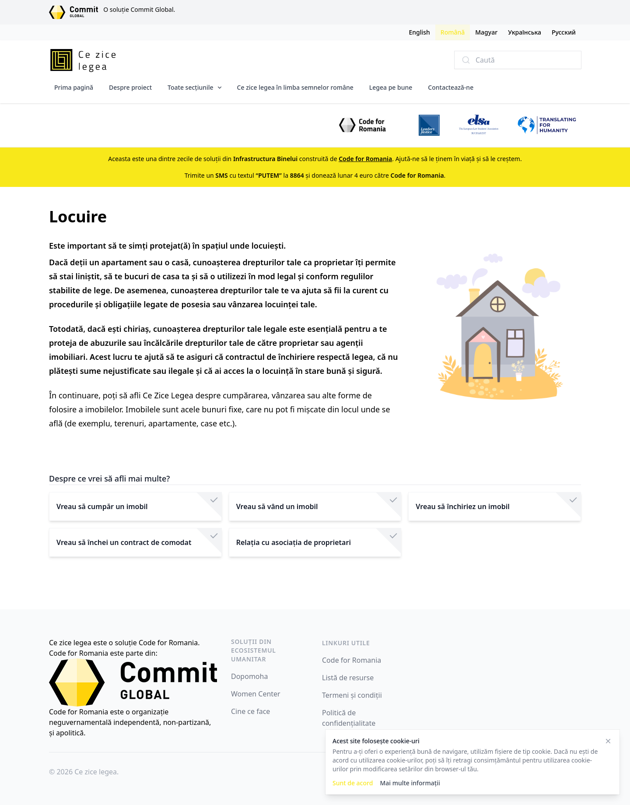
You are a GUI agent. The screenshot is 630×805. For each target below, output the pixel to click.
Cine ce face (250, 711)
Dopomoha (249, 676)
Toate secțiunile (191, 87)
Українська (524, 32)
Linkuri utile (346, 643)
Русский (564, 32)
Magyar (486, 32)
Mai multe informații (410, 783)
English (419, 32)
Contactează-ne (450, 87)
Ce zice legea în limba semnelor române (295, 87)
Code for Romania (351, 660)
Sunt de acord (352, 783)
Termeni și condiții (352, 695)
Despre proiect (130, 87)
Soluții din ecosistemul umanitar (253, 650)
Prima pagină (73, 87)
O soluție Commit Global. (139, 9)
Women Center (255, 694)
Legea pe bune (391, 87)
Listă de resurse (348, 677)
